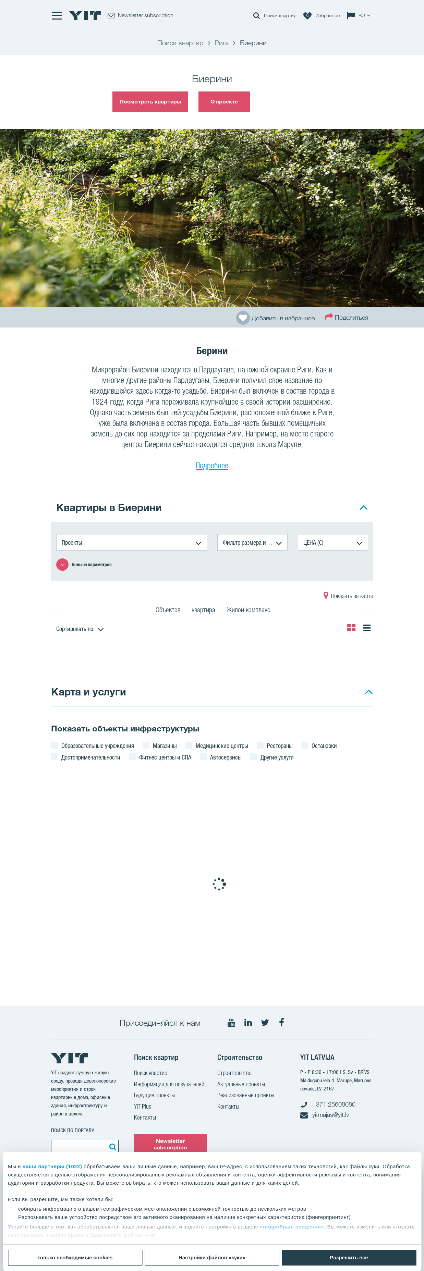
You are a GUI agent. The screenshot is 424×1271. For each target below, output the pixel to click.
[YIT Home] (85, 15)
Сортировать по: (75, 628)
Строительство (234, 1074)
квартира (203, 610)
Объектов (168, 610)
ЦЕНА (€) (313, 542)
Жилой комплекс (248, 610)
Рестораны (280, 745)
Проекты (72, 542)
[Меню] (56, 15)
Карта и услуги (88, 691)
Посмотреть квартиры (150, 101)
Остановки (324, 745)
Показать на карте (348, 597)
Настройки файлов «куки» (212, 1257)
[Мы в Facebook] (281, 1022)
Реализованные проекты (245, 1096)
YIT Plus (142, 1107)
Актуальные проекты (241, 1085)
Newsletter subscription (170, 1144)
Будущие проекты (154, 1096)
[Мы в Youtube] (231, 1022)
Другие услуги (277, 757)
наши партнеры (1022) (52, 1166)
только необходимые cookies (75, 1257)
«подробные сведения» (292, 1227)
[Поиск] (111, 1146)
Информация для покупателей (169, 1085)
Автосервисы (226, 757)
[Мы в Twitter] (264, 1022)
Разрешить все (349, 1257)
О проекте (224, 101)
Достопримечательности (90, 757)
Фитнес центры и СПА (165, 757)
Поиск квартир (150, 1074)
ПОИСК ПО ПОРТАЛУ (72, 1130)
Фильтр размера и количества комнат (255, 542)
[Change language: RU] (360, 15)
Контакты (145, 1118)
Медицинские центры (222, 745)
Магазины (165, 745)
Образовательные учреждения (97, 745)
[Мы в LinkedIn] (248, 1022)
